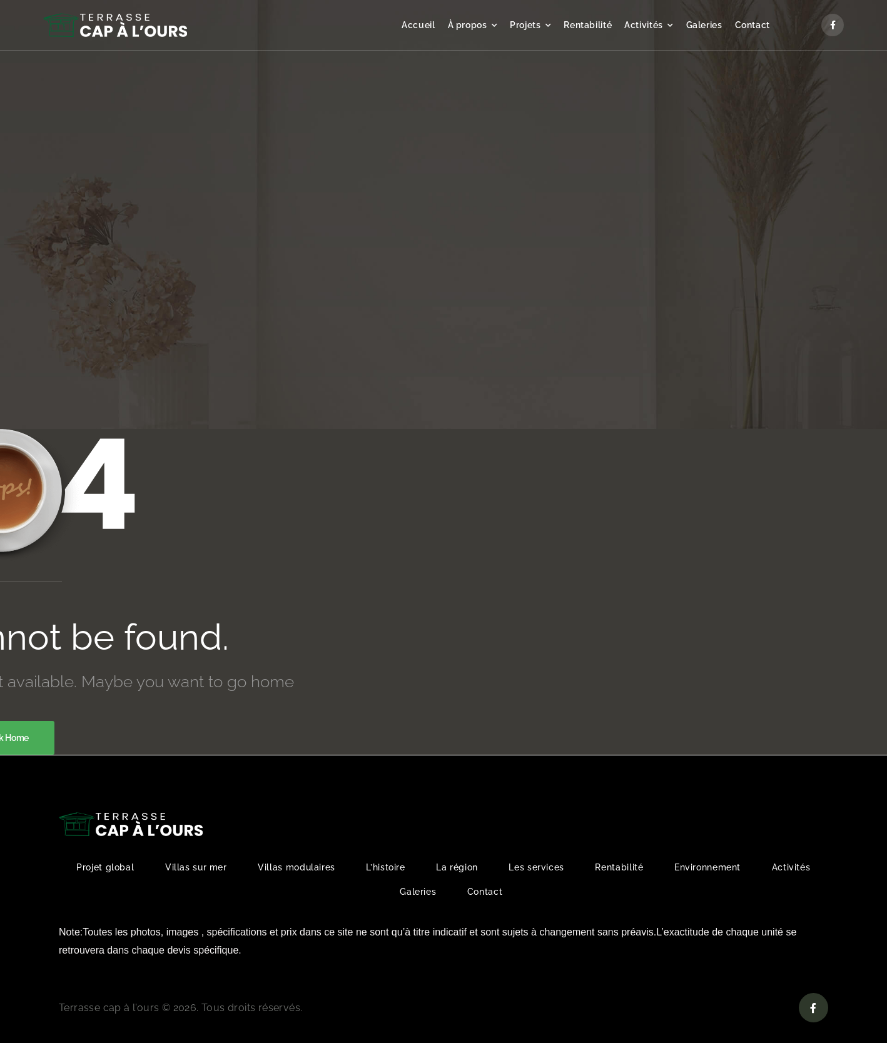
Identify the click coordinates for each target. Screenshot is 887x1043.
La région (457, 867)
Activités (643, 25)
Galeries (704, 25)
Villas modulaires (296, 867)
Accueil (418, 25)
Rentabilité (588, 25)
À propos (467, 25)
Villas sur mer (196, 867)
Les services (536, 867)
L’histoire (385, 867)
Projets (525, 25)
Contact (752, 25)
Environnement (707, 867)
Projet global (105, 867)
